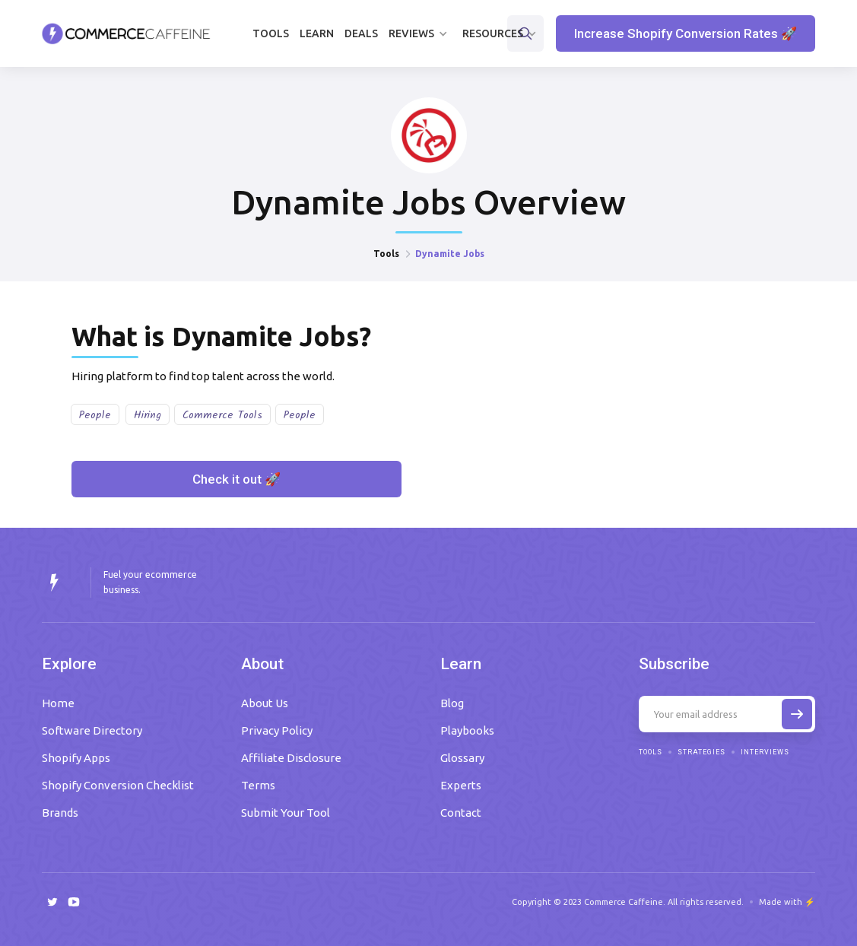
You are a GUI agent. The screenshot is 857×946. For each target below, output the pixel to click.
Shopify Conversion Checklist (118, 785)
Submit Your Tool (285, 812)
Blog (452, 703)
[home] (126, 33)
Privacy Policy (277, 730)
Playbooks (467, 730)
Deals (361, 33)
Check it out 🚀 (236, 479)
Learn (317, 33)
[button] (420, 33)
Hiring (147, 415)
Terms (258, 785)
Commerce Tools (222, 415)
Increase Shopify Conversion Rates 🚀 (685, 33)
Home (58, 703)
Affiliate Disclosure (291, 757)
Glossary (462, 757)
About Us (264, 703)
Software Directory (92, 730)
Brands (60, 812)
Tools (270, 33)
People (95, 415)
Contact (460, 812)
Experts (460, 785)
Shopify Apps (76, 757)
